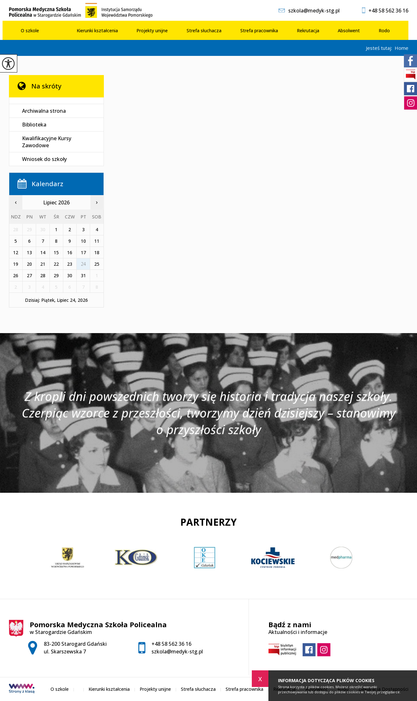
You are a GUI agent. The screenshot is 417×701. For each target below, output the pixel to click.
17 (83, 252)
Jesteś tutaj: (380, 48)
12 (15, 252)
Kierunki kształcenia (97, 30)
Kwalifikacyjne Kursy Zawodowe (46, 142)
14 (42, 252)
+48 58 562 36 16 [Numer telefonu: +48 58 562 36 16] (171, 643)
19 (15, 264)
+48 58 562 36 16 (385, 10)
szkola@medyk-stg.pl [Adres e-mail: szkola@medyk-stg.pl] (177, 651)
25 (96, 264)
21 (42, 264)
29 (56, 275)
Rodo (384, 30)
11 (96, 241)
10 (83, 241)
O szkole (30, 30)
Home (401, 48)
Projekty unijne (152, 30)
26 (15, 275)
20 (29, 264)
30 (69, 275)
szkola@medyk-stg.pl (309, 10)
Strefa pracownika (259, 30)
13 (29, 252)
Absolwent (349, 30)
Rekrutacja (308, 30)
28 (42, 275)
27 (29, 275)
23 (69, 264)
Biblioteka (34, 124)
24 (83, 264)
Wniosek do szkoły (44, 159)
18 (96, 252)
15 (56, 252)
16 (69, 252)
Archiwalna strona (44, 110)
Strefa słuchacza (204, 30)
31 (83, 275)
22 (56, 264)
